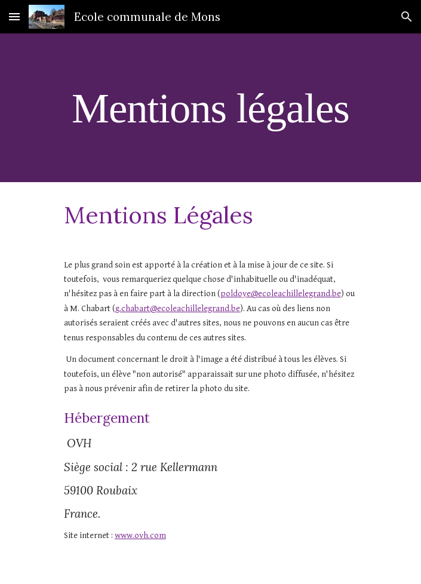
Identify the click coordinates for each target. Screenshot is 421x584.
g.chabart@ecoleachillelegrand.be (177, 308)
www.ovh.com (140, 535)
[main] (210, 107)
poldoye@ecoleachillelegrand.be (280, 293)
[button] (14, 16)
